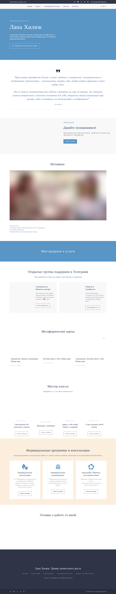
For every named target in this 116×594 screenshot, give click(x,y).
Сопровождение (48, 573)
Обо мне (66, 6)
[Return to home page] (58, 562)
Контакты (75, 6)
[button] (75, 2)
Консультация (35, 573)
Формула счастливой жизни (85, 573)
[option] (103, 6)
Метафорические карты (52, 6)
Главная (29, 6)
